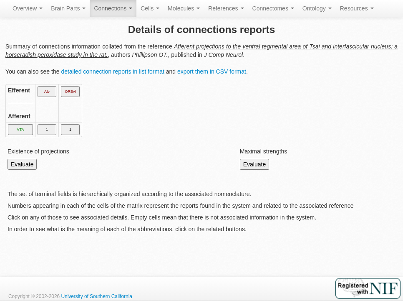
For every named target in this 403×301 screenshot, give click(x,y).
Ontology (317, 8)
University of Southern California (96, 296)
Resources (357, 8)
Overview (28, 8)
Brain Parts (68, 8)
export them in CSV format (211, 71)
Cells (150, 8)
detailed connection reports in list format (112, 71)
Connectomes (273, 8)
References (226, 8)
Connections (113, 8)
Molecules (184, 8)
